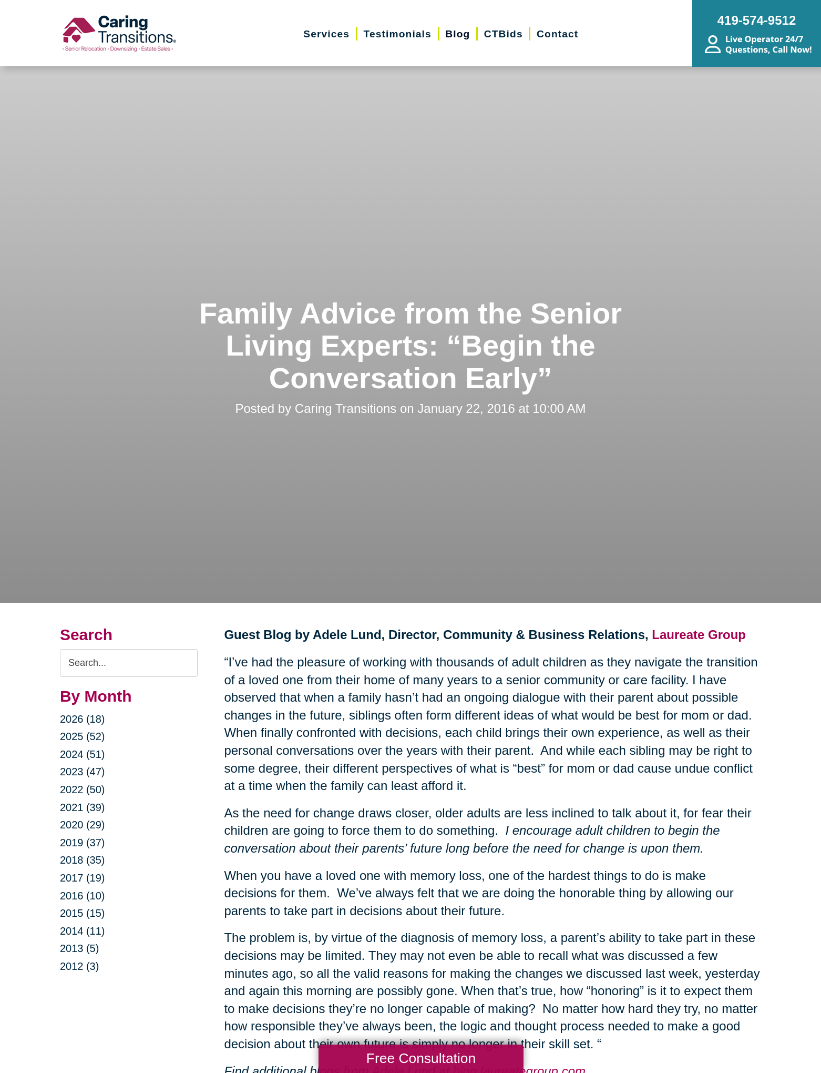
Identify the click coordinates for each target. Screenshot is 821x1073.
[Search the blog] (129, 663)
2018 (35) (82, 860)
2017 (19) (82, 878)
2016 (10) (82, 896)
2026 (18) (82, 719)
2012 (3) (79, 966)
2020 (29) (82, 825)
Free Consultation (421, 1058)
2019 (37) (82, 842)
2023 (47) (82, 771)
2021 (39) (82, 807)
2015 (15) (82, 913)
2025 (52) (82, 736)
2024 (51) (82, 754)
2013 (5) (79, 948)
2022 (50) (82, 789)
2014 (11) (82, 931)
